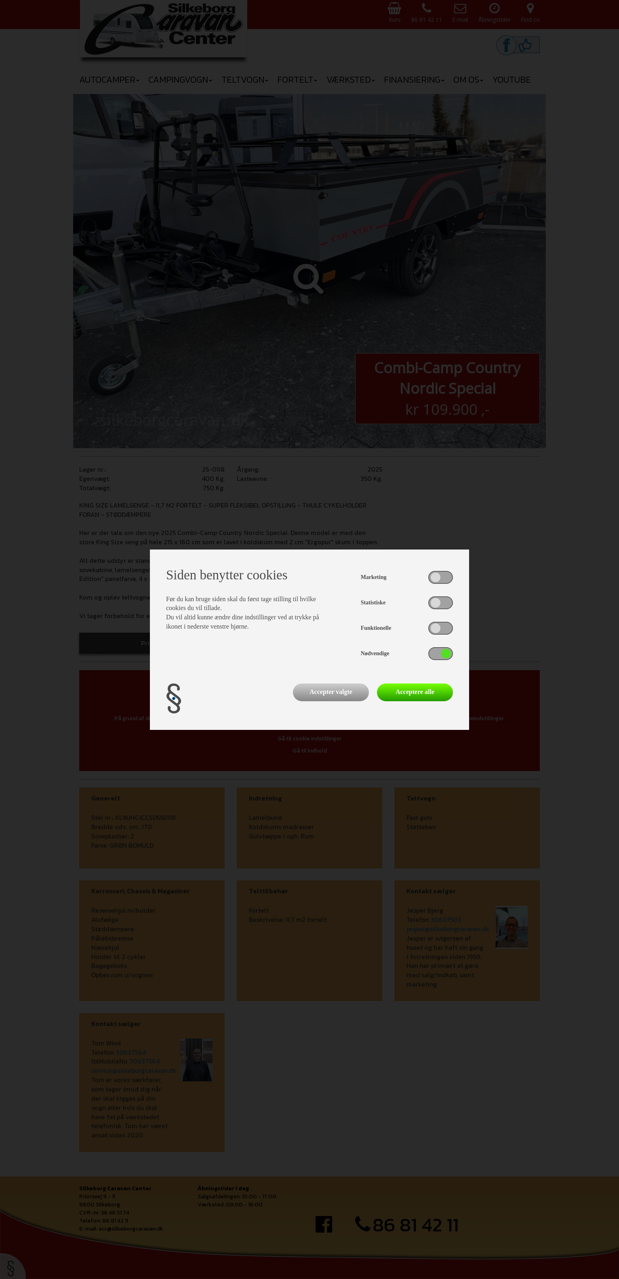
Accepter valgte (331, 691)
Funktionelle (376, 628)
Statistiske (373, 603)
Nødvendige (375, 653)
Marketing (374, 577)
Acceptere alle (415, 691)
